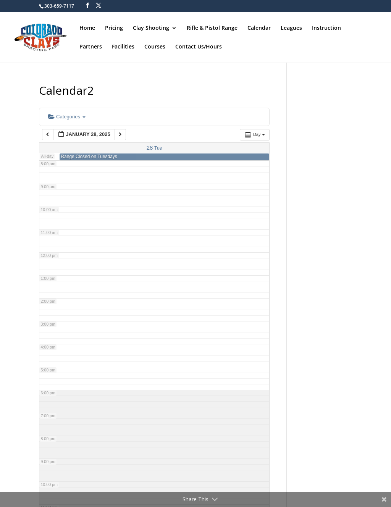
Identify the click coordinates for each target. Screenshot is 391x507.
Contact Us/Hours (198, 46)
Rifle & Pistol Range (212, 27)
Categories (66, 116)
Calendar (259, 27)
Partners (90, 46)
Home (87, 27)
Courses (154, 46)
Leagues (291, 27)
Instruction (326, 27)
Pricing (114, 27)
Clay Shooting (151, 27)
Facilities (123, 46)
